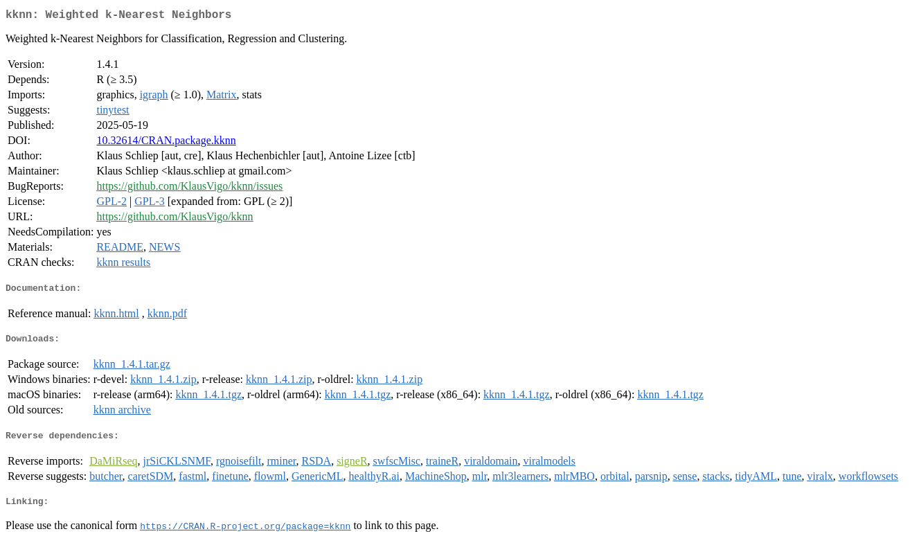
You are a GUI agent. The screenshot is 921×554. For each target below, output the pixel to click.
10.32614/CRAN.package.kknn (165, 143)
